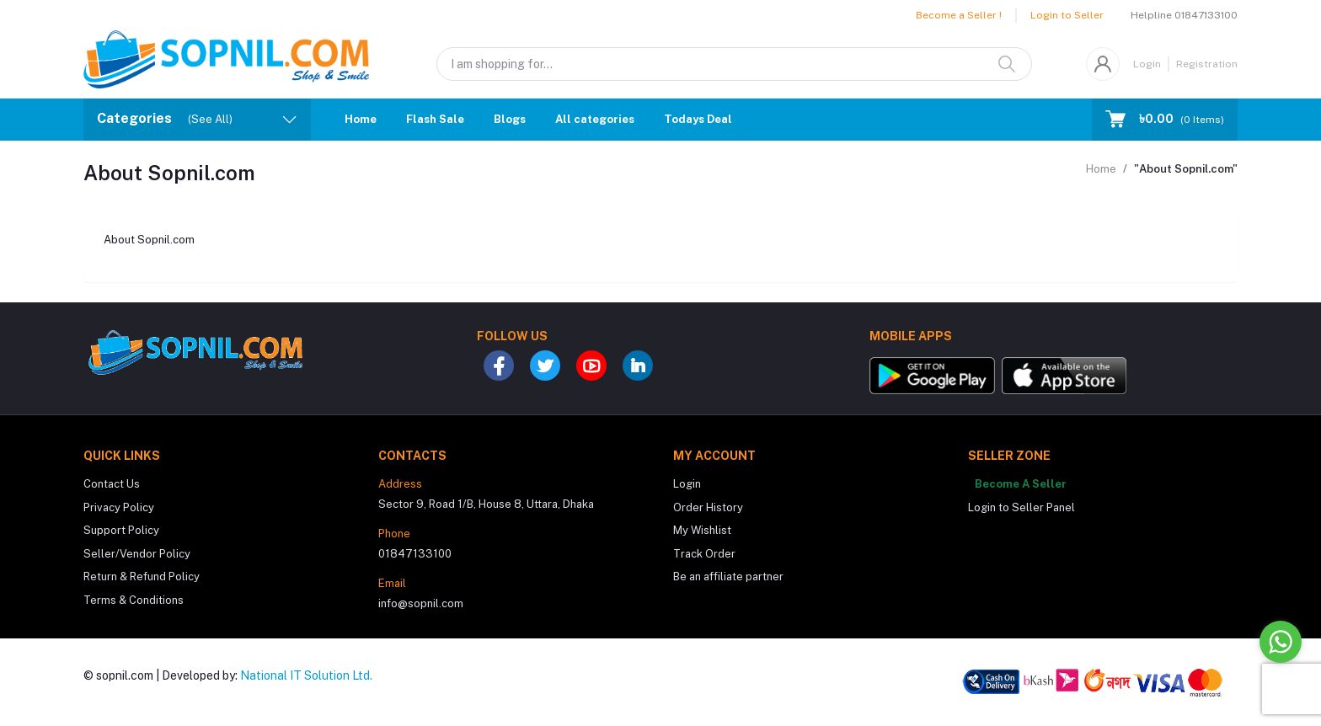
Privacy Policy (118, 507)
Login (1147, 64)
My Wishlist (702, 530)
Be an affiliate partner (728, 576)
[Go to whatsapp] (1280, 642)
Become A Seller (1021, 484)
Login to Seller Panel (1021, 507)
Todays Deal (698, 119)
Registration (1207, 64)
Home (361, 119)
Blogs (510, 119)
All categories (594, 119)
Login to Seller (1067, 15)
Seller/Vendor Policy (136, 553)
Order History (708, 507)
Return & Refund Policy (141, 576)
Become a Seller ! (959, 15)
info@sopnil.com (420, 603)
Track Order (704, 553)
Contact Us (111, 484)
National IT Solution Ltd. (306, 675)
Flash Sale (435, 119)
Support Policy (121, 530)
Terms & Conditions (133, 600)
